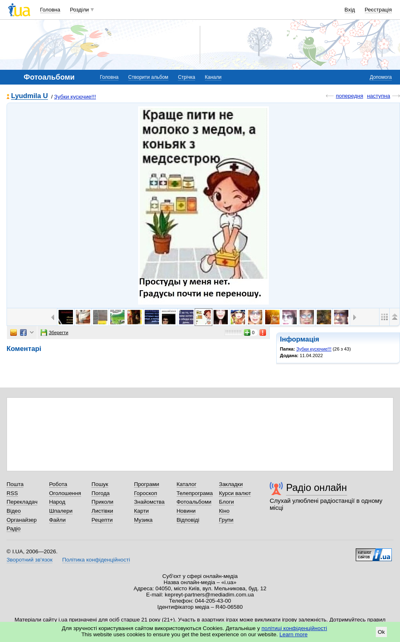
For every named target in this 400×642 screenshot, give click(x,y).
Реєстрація (378, 10)
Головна (50, 10)
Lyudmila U (29, 96)
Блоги (226, 502)
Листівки (102, 511)
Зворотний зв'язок (29, 560)
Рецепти (102, 520)
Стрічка (186, 77)
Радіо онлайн (316, 487)
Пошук (99, 484)
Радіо (13, 528)
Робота (58, 484)
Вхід (350, 10)
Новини (186, 511)
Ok (381, 632)
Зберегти (54, 332)
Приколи (102, 502)
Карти (141, 511)
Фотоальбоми (194, 502)
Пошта (15, 484)
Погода (100, 493)
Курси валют (235, 493)
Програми (146, 484)
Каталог (187, 484)
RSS (12, 493)
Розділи (79, 10)
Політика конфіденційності (96, 560)
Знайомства (149, 502)
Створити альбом (148, 77)
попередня (349, 96)
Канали (213, 77)
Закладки (231, 484)
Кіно (224, 511)
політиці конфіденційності (294, 628)
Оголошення (65, 493)
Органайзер (21, 520)
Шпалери (61, 511)
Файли (57, 520)
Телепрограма (195, 493)
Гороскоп (145, 493)
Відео (14, 511)
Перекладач (22, 502)
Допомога (381, 77)
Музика (143, 520)
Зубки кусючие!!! (75, 97)
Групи (226, 520)
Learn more (294, 634)
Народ (57, 502)
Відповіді (188, 520)
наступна (378, 96)
